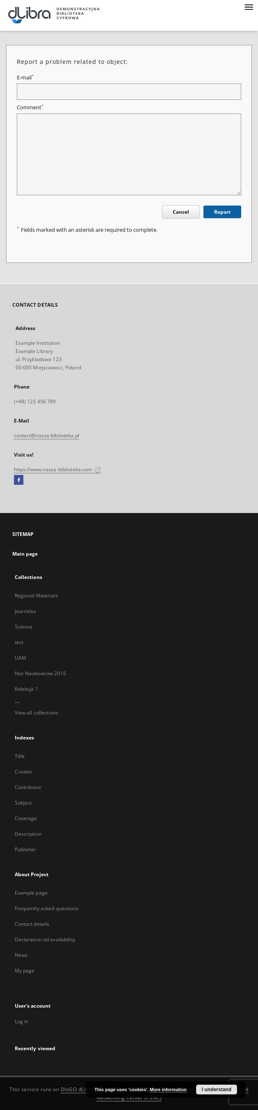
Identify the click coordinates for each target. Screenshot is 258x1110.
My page (25, 970)
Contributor (28, 787)
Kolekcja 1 (26, 688)
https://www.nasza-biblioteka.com (57, 469)
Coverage (26, 818)
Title (20, 756)
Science (24, 626)
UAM (20, 657)
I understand (216, 1089)
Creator (24, 771)
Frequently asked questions (46, 908)
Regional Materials (36, 595)
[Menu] (248, 6)
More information (168, 1089)
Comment (30, 107)
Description (28, 833)
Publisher (26, 849)
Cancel (181, 211)
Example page (31, 892)
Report (222, 211)
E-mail (25, 77)
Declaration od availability (45, 939)
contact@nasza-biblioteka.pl (46, 435)
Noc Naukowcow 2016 (40, 673)
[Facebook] (18, 480)
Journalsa (26, 611)
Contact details (32, 923)
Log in (22, 1021)
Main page (25, 553)
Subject (23, 802)
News (21, 955)
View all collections (36, 712)
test (19, 642)
